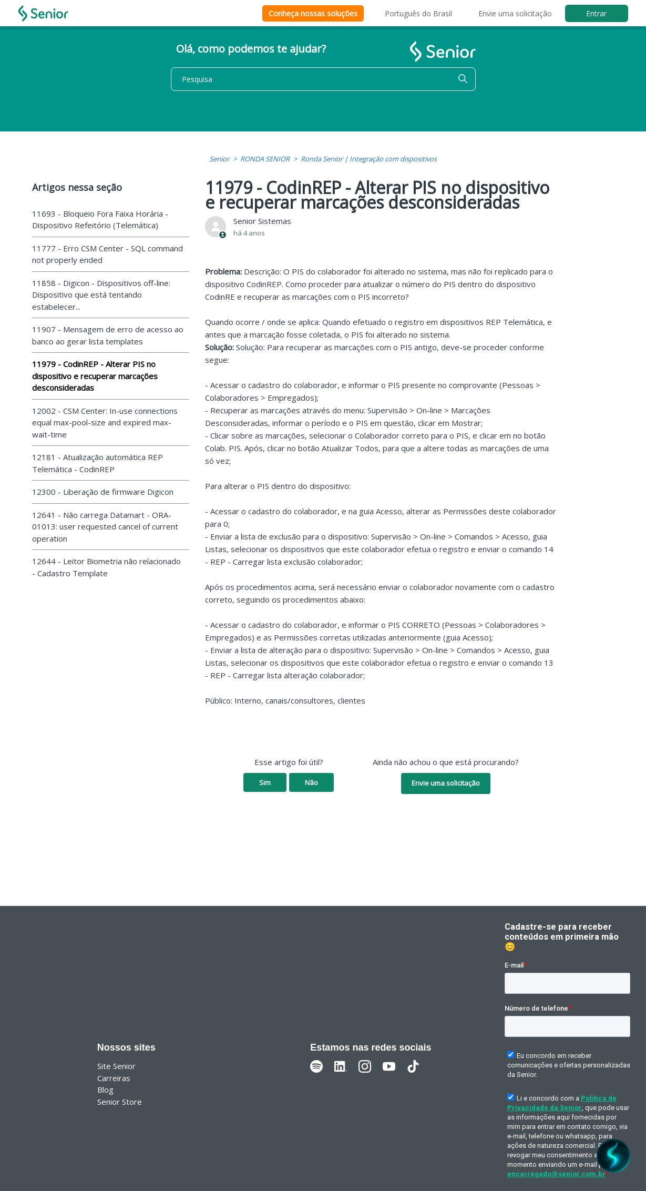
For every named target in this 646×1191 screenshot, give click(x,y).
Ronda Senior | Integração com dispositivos (369, 159)
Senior (219, 159)
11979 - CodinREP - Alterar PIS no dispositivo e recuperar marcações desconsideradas (95, 376)
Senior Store (119, 1101)
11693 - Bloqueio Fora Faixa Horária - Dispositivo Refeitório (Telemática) (100, 219)
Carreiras (113, 1078)
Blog (105, 1089)
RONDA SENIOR (265, 159)
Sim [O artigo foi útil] (265, 782)
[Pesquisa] (323, 79)
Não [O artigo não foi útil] (311, 782)
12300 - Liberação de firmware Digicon (102, 491)
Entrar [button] (596, 13)
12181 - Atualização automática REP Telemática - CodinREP (97, 463)
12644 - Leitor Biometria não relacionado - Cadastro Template (106, 567)
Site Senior (116, 1066)
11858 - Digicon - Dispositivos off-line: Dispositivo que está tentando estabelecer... (101, 295)
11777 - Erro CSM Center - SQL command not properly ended (107, 254)
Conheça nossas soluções (313, 13)
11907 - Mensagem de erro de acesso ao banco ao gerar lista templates (107, 335)
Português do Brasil (418, 13)
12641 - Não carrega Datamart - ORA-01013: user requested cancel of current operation (105, 527)
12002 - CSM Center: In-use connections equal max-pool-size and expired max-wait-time (105, 422)
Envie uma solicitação (515, 13)
